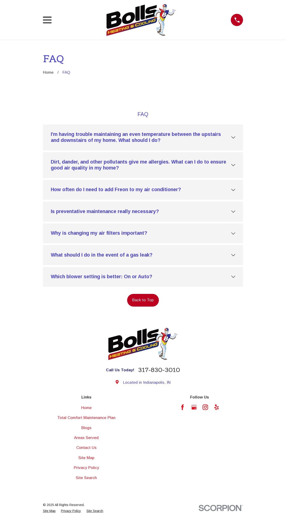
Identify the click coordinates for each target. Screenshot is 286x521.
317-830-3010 (159, 370)
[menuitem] (49, 511)
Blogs (86, 428)
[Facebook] (182, 407)
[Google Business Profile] (194, 407)
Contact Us (86, 447)
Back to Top (143, 300)
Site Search (86, 478)
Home (86, 408)
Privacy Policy (86, 467)
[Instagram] (205, 407)
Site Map (86, 458)
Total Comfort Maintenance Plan (86, 418)
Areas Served (86, 438)
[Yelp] (216, 407)
